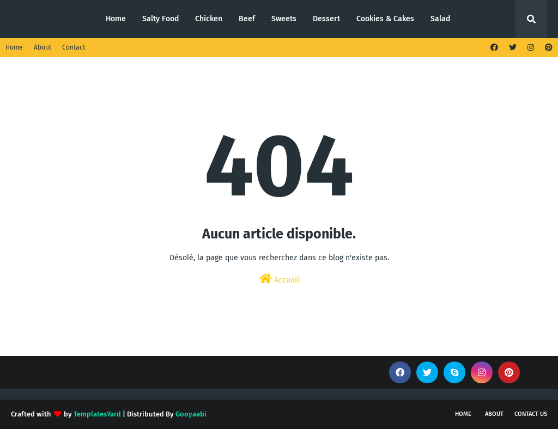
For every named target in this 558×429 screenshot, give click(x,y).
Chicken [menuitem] (208, 18)
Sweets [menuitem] (283, 18)
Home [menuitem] (116, 18)
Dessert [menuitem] (326, 18)
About (42, 47)
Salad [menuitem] (440, 18)
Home (14, 47)
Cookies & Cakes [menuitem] (385, 18)
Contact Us (530, 414)
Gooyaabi (191, 414)
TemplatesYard (97, 414)
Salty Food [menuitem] (160, 18)
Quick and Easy (49, 19)
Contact (73, 47)
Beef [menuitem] (247, 18)
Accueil (279, 279)
